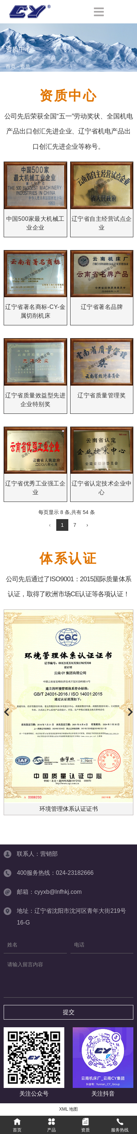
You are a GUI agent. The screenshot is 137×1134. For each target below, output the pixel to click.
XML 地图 (68, 1109)
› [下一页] (87, 525)
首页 (11, 66)
